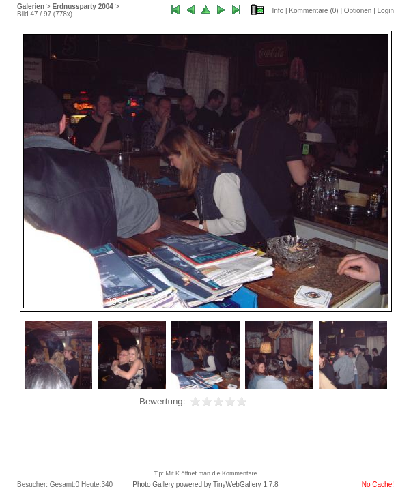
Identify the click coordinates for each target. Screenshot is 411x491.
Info (278, 10)
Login (386, 10)
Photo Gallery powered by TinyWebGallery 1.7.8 (205, 484)
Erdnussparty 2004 (82, 6)
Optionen (358, 10)
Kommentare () (313, 10)
